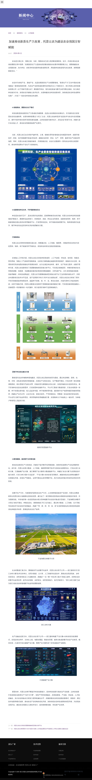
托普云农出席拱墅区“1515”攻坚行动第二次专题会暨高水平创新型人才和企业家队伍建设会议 (41, 729)
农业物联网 (20, 765)
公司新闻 (31, 33)
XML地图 (80, 773)
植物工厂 (35, 765)
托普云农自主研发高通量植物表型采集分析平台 (28, 725)
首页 (9, 33)
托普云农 (28, 765)
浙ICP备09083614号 (71, 773)
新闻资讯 (20, 33)
